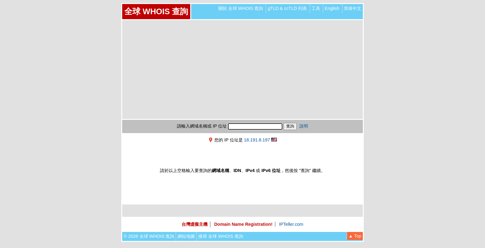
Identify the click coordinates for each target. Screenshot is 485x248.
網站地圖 (186, 236)
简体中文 (352, 8)
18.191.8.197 (257, 139)
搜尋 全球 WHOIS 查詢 (220, 236)
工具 (315, 8)
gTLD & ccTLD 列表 (287, 8)
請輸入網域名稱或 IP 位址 (202, 126)
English (332, 8)
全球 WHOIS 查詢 (156, 11)
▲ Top (355, 235)
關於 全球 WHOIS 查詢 (240, 8)
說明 (303, 126)
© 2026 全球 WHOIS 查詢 (149, 236)
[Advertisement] (242, 69)
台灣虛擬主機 (195, 224)
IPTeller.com (291, 224)
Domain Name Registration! (243, 224)
